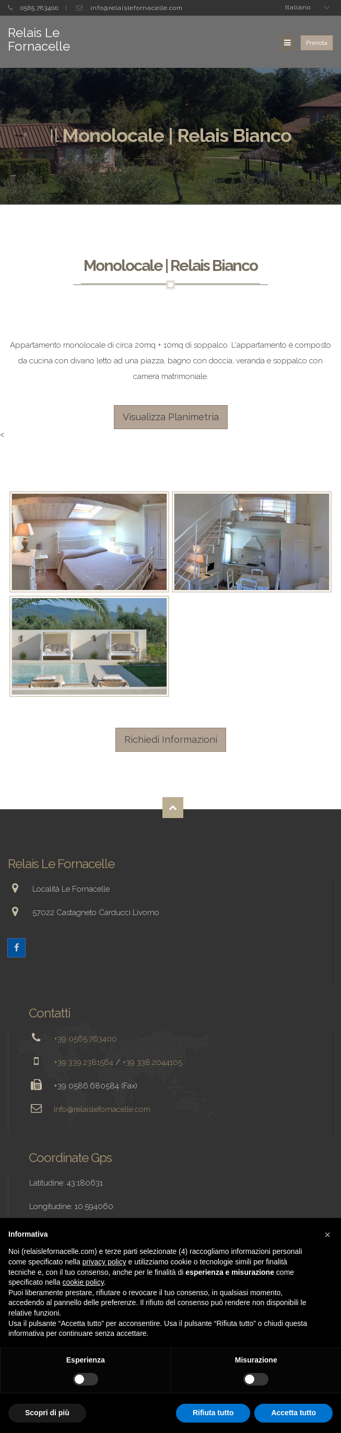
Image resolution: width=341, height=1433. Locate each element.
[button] (327, 1234)
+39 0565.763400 (85, 1039)
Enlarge (89, 542)
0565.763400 (39, 7)
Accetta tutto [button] (293, 1412)
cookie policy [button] (83, 1282)
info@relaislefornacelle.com (136, 7)
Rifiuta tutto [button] (213, 1412)
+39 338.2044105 (152, 1062)
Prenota (316, 42)
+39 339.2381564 (83, 1062)
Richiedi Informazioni (170, 739)
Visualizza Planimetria (171, 416)
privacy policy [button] (104, 1262)
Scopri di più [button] (47, 1412)
